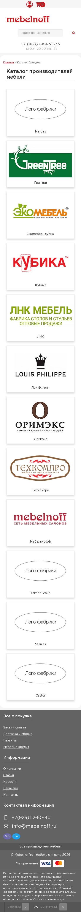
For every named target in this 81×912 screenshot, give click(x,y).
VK (7, 836)
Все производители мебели (40, 846)
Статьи (8, 775)
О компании (12, 769)
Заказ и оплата (14, 727)
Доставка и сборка (17, 734)
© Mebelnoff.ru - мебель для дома (36, 855)
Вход (30, 4)
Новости (9, 782)
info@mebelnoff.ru (34, 826)
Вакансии (10, 788)
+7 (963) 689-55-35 (40, 44)
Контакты (10, 795)
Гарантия (10, 740)
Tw (16, 836)
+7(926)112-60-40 (31, 818)
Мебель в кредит (16, 747)
